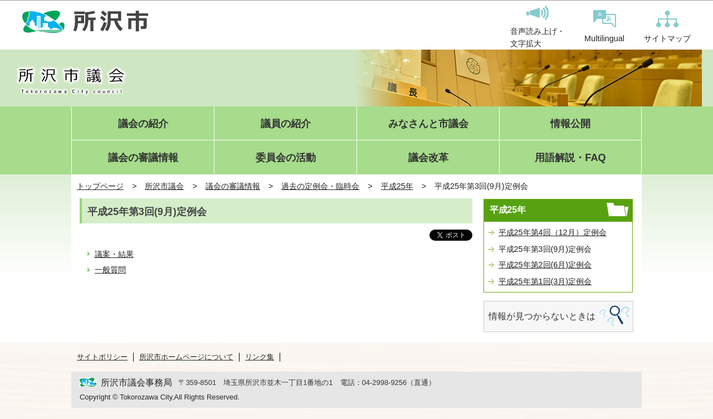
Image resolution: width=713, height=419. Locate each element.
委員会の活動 (286, 158)
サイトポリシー (102, 357)
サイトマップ (667, 27)
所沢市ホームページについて (186, 357)
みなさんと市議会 (428, 124)
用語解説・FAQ (570, 158)
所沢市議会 (164, 186)
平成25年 (397, 186)
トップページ (100, 186)
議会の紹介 (143, 124)
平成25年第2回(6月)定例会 (545, 264)
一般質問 (110, 269)
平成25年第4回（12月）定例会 (553, 232)
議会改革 (428, 158)
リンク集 (259, 357)
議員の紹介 (286, 124)
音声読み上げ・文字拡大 (537, 27)
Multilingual (604, 26)
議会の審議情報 (143, 158)
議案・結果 (114, 254)
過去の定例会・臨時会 (320, 186)
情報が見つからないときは (542, 316)
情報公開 (570, 124)
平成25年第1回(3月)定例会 (545, 281)
